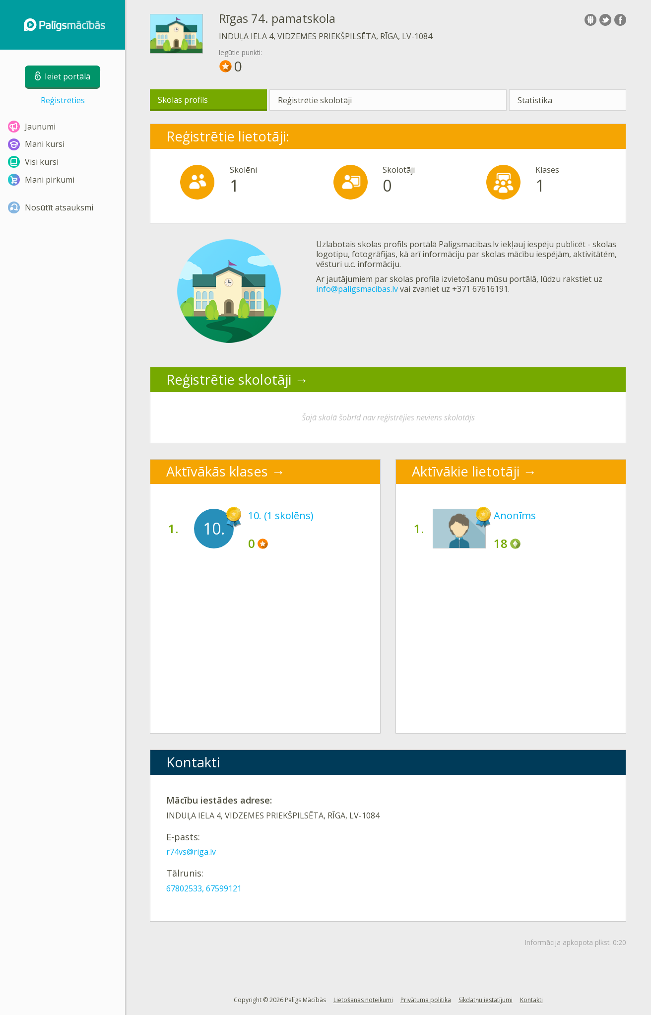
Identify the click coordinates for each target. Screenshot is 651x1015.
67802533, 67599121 (204, 888)
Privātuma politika (425, 1000)
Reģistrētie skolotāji (315, 100)
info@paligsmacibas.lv (357, 288)
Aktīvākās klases (217, 471)
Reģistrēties (63, 100)
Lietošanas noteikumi (363, 1000)
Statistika (535, 100)
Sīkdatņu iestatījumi (485, 1000)
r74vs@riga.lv (191, 851)
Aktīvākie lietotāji (466, 471)
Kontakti (531, 1000)
